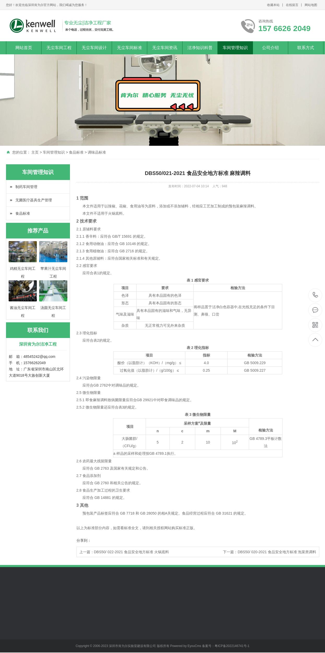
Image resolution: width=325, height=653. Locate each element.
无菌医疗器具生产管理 (33, 200)
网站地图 (311, 5)
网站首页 (23, 47)
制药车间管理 (26, 187)
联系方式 (305, 47)
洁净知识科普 (199, 47)
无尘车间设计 (94, 47)
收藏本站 (273, 5)
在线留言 (292, 5)
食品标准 (76, 152)
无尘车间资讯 (164, 47)
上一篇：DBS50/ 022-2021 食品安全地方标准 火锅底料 (124, 552)
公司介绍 (270, 47)
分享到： (83, 540)
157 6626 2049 (315, 295)
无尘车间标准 (129, 47)
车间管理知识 (235, 47)
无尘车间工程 (59, 47)
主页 (35, 152)
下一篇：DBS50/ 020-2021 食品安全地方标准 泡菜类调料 (269, 552)
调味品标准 (97, 152)
